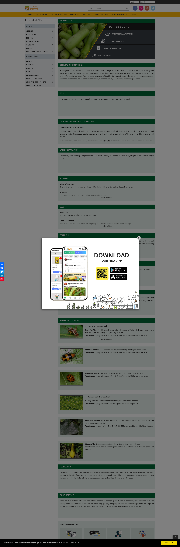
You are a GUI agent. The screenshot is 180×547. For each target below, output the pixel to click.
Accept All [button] (169, 543)
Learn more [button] (74, 543)
